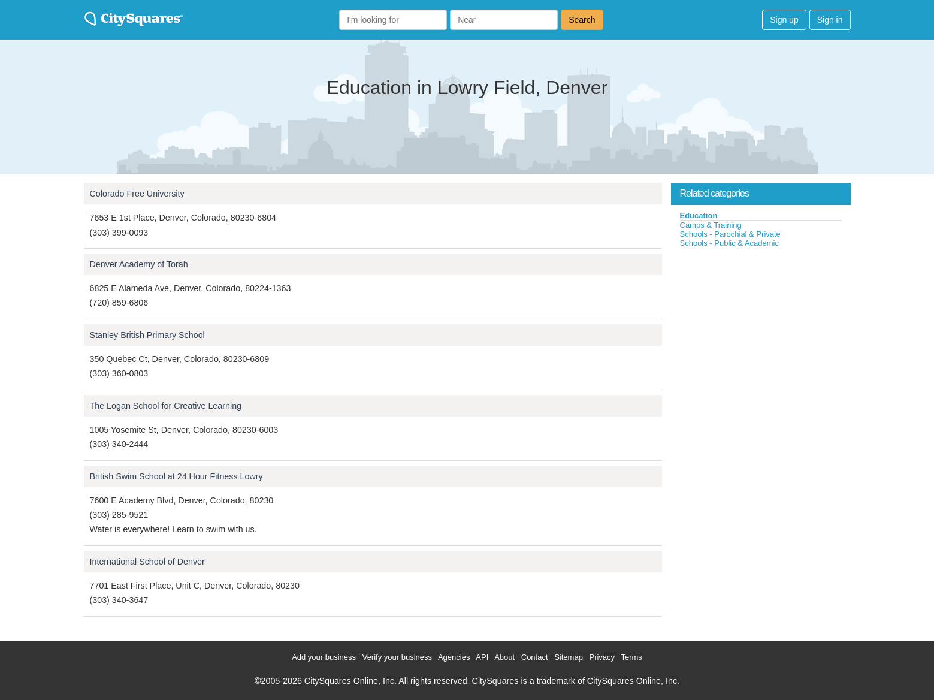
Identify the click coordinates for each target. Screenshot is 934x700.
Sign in (830, 20)
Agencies (454, 657)
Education (699, 215)
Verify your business (397, 657)
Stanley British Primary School (147, 335)
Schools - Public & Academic (729, 243)
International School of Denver (147, 561)
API (482, 657)
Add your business (324, 657)
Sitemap (568, 657)
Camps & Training (711, 225)
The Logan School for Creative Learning (166, 406)
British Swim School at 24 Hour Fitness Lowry (176, 476)
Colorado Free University (137, 193)
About (504, 657)
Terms (631, 657)
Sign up (784, 20)
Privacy (602, 657)
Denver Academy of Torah (139, 264)
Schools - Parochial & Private (730, 234)
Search (582, 20)
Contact (534, 657)
